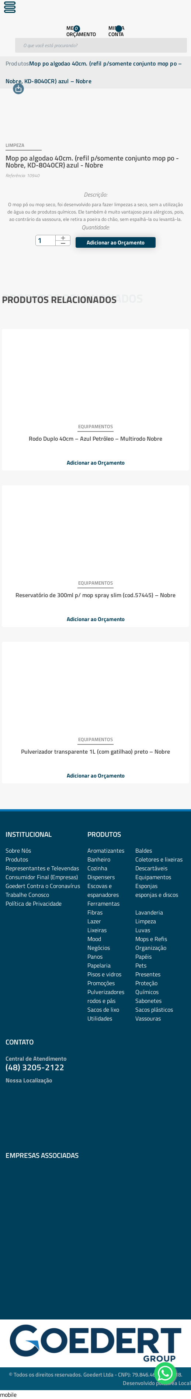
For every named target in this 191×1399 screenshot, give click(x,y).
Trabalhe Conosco (27, 894)
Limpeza (145, 921)
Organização (150, 947)
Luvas (142, 930)
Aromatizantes (105, 850)
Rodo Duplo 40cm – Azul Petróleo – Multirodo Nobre (95, 438)
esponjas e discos (156, 894)
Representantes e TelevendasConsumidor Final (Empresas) (42, 872)
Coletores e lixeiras (159, 859)
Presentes (147, 974)
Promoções (101, 983)
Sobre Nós (18, 850)
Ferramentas (103, 903)
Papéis (143, 956)
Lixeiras (97, 930)
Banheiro (98, 859)
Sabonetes (148, 1000)
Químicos (147, 991)
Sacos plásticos (154, 1009)
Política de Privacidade (34, 903)
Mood (94, 938)
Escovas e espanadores (103, 890)
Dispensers (101, 877)
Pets (140, 965)
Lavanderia (149, 912)
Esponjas (146, 885)
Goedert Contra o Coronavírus (43, 885)
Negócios (98, 947)
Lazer (94, 921)
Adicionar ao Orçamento (116, 242)
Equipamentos (153, 877)
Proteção (146, 983)
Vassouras (148, 1018)
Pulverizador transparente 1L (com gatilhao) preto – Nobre (95, 751)
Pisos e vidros (104, 974)
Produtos (17, 63)
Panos (95, 956)
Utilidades (99, 1018)
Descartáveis (151, 868)
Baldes (143, 850)
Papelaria (99, 965)
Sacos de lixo (103, 1009)
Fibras (95, 912)
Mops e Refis (151, 938)
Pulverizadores (105, 991)
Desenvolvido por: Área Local (157, 1383)
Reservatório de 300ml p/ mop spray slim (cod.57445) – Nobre (95, 595)
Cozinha (97, 868)
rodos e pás (101, 1000)
